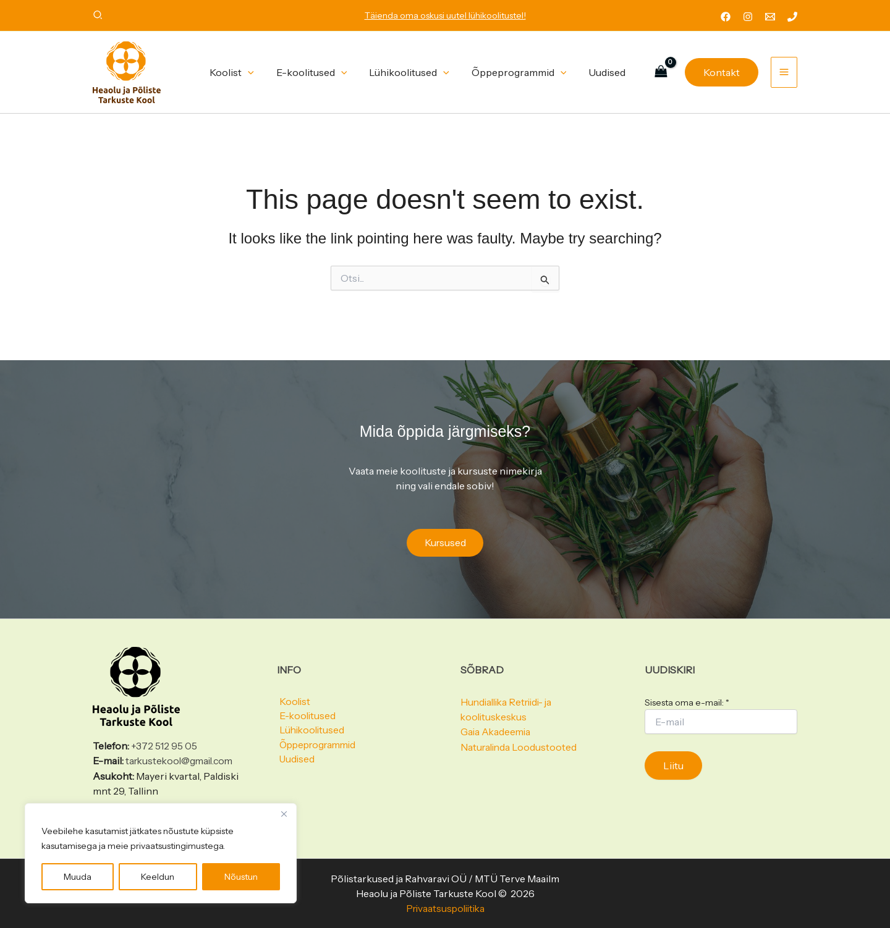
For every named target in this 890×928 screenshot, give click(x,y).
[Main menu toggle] (784, 72)
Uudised (295, 762)
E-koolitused (306, 717)
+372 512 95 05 (164, 746)
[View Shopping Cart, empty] (660, 72)
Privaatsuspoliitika (445, 908)
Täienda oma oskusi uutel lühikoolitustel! (445, 15)
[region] (161, 853)
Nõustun (241, 876)
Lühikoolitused (311, 732)
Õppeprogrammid (318, 747)
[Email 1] (770, 17)
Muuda (77, 876)
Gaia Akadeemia (496, 732)
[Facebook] (726, 17)
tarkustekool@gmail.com (182, 761)
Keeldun (157, 876)
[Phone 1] (792, 17)
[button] (98, 16)
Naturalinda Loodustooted (520, 747)
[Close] (283, 813)
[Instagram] (748, 17)
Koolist (293, 702)
